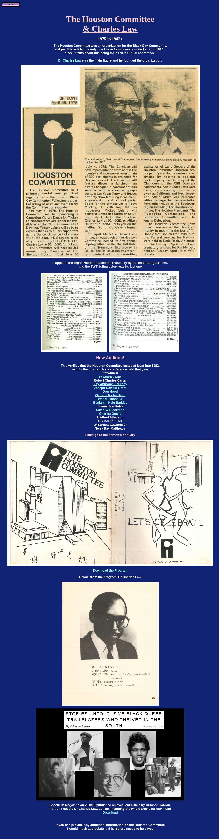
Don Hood (110, 391)
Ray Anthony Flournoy (110, 384)
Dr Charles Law (69, 60)
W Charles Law (110, 377)
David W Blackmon (110, 410)
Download (110, 812)
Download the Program (110, 570)
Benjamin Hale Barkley (110, 402)
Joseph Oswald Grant (110, 388)
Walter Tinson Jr (110, 399)
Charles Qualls (110, 413)
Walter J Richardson (110, 395)
